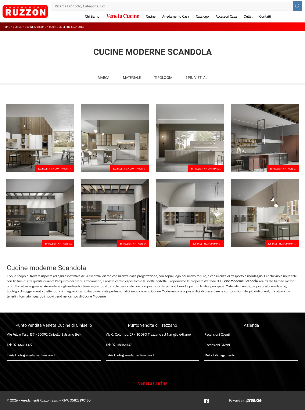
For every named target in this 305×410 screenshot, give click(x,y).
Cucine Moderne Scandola (66, 27)
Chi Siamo (92, 16)
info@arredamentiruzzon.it (36, 355)
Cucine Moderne (35, 27)
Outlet (248, 16)
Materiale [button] (132, 77)
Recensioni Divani (217, 345)
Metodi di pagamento (219, 355)
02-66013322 (22, 345)
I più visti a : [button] (196, 77)
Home (6, 27)
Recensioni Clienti (217, 334)
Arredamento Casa (175, 16)
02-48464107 (121, 345)
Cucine (150, 16)
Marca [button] (103, 77)
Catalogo (202, 16)
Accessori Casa (226, 16)
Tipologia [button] (163, 77)
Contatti (265, 16)
